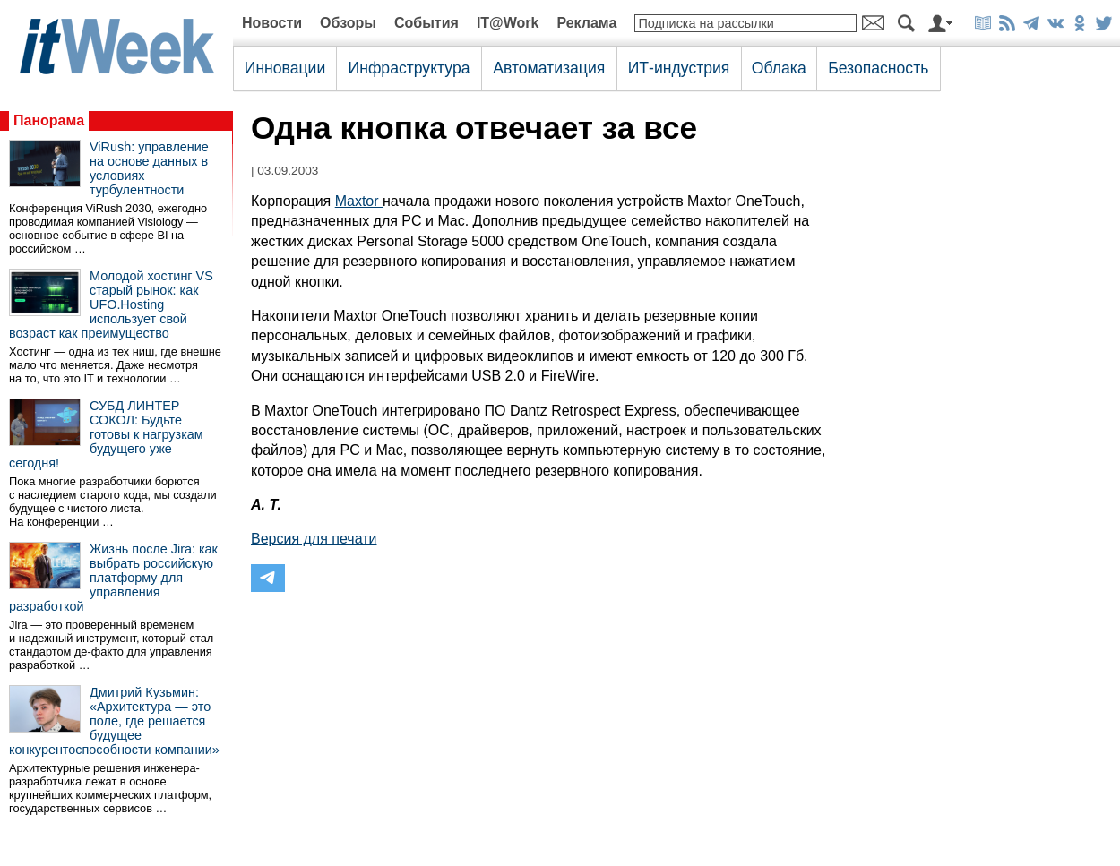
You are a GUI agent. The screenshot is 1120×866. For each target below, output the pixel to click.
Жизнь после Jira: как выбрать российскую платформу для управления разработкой (113, 577)
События (426, 22)
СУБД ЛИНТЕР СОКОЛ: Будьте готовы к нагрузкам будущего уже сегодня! (106, 434)
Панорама (48, 120)
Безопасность (878, 68)
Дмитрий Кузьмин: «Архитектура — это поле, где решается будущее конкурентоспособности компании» (114, 721)
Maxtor (359, 201)
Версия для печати (313, 538)
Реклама (586, 22)
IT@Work (508, 22)
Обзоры (348, 22)
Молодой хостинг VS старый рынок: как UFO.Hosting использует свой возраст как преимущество (111, 304)
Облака (779, 68)
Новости (272, 22)
